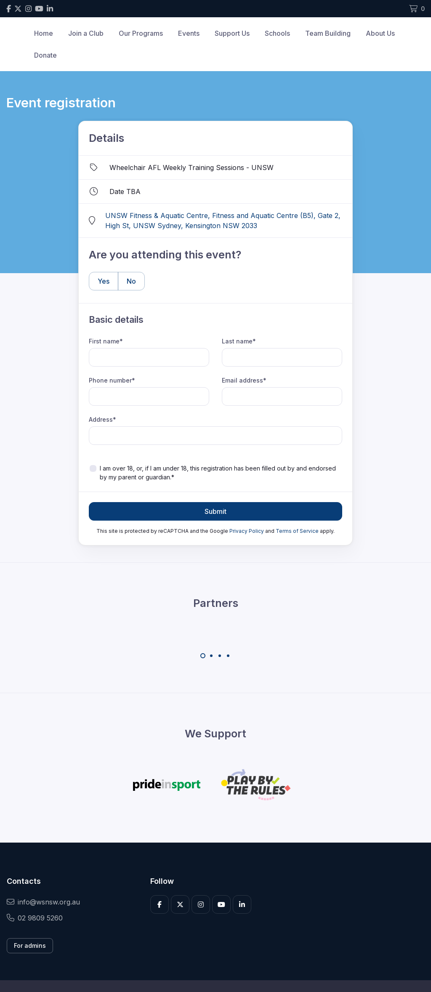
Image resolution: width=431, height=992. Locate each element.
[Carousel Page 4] (228, 655)
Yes (99, 280)
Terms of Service (297, 531)
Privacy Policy (246, 531)
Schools (277, 33)
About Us (380, 33)
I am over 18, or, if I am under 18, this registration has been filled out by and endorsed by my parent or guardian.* (218, 473)
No (127, 280)
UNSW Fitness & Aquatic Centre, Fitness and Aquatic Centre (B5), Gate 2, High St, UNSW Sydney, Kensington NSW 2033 (223, 220)
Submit (215, 511)
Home (43, 33)
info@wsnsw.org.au (43, 902)
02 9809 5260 (35, 918)
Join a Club (86, 33)
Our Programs (141, 33)
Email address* (244, 380)
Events (189, 33)
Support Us (232, 33)
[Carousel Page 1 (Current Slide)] (202, 655)
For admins (30, 945)
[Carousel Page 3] (219, 655)
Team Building (328, 33)
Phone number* (112, 380)
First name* (106, 341)
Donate (45, 55)
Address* (102, 419)
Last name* (239, 341)
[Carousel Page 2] (211, 655)
